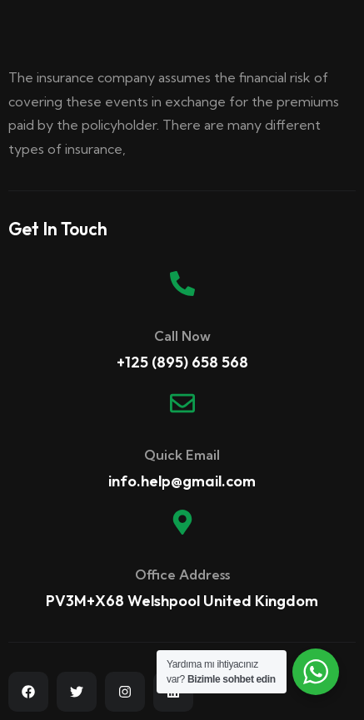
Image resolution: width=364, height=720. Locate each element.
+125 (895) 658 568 (182, 362)
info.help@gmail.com (182, 481)
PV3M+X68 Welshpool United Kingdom (182, 600)
